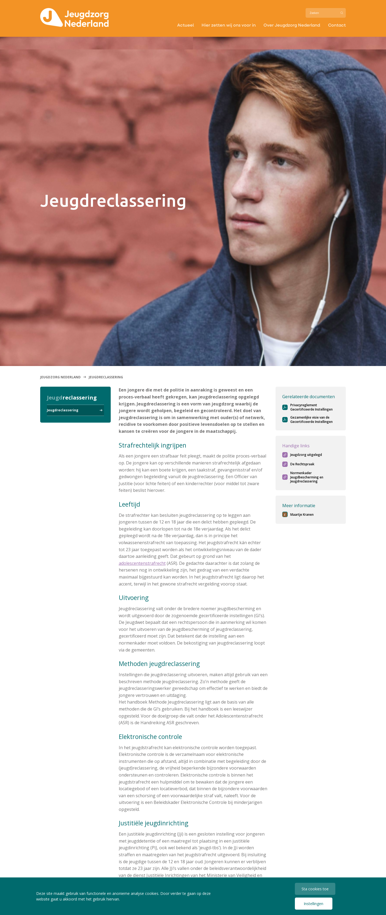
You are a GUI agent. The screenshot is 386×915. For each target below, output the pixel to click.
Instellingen (313, 903)
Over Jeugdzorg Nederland (291, 25)
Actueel (185, 25)
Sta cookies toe (315, 888)
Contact (337, 25)
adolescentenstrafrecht (142, 563)
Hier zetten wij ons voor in (228, 25)
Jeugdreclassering (62, 410)
